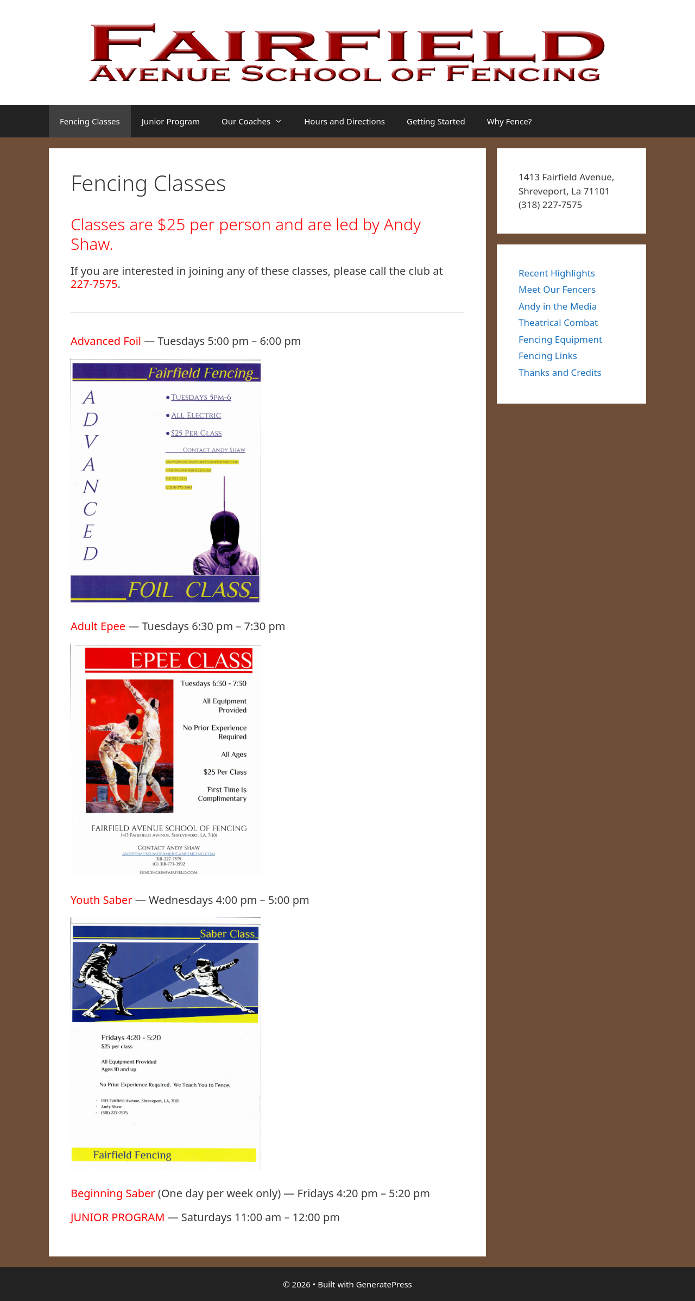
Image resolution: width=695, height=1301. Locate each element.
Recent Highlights (557, 273)
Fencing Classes (90, 121)
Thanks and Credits (560, 372)
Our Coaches (257, 121)
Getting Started (436, 121)
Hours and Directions (344, 121)
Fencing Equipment (560, 339)
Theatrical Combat (558, 322)
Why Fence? (509, 121)
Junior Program (171, 121)
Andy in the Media (558, 306)
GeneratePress (384, 1284)
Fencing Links (548, 355)
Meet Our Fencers (557, 289)
